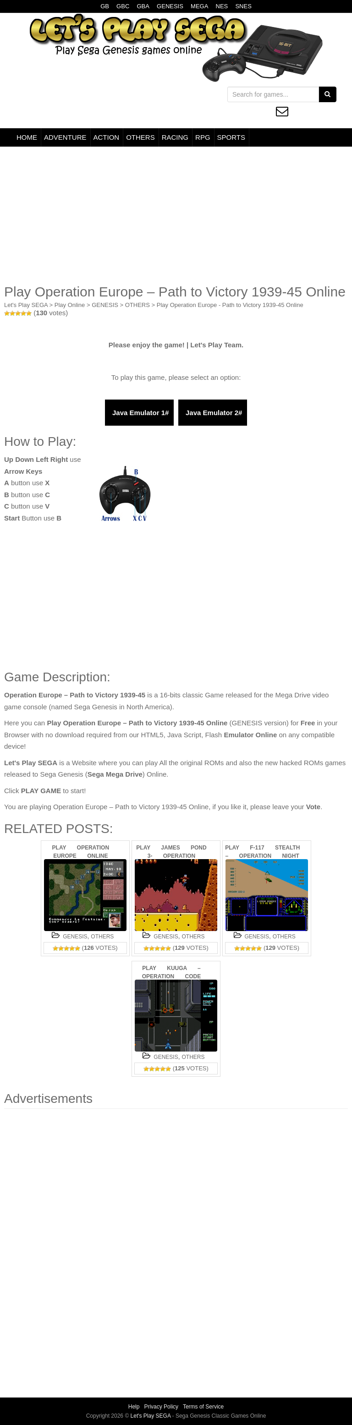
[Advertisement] (176, 215)
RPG (202, 137)
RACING (175, 137)
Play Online (70, 304)
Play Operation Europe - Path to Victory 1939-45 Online (230, 304)
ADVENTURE (65, 137)
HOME (26, 137)
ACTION (107, 137)
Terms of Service (203, 1406)
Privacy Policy (161, 1406)
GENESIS (170, 6)
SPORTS (231, 137)
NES (222, 6)
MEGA (199, 6)
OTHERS (140, 137)
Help (134, 1406)
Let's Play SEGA (26, 304)
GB (104, 6)
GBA (143, 6)
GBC (122, 6)
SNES (243, 6)
